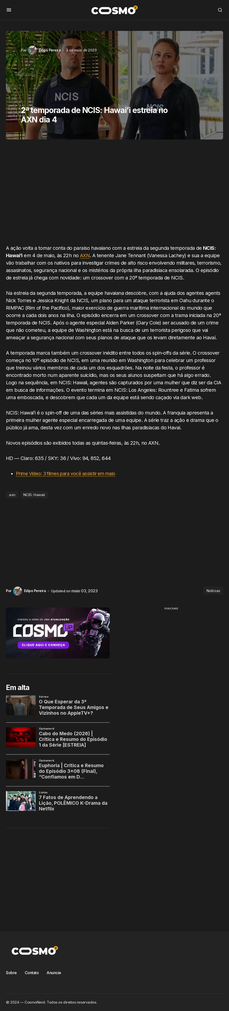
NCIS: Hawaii (34, 494)
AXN (85, 255)
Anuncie (54, 972)
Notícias (213, 590)
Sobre (11, 972)
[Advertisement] (114, 194)
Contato (32, 972)
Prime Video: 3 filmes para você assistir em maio (69, 474)
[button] (9, 10)
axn (12, 494)
